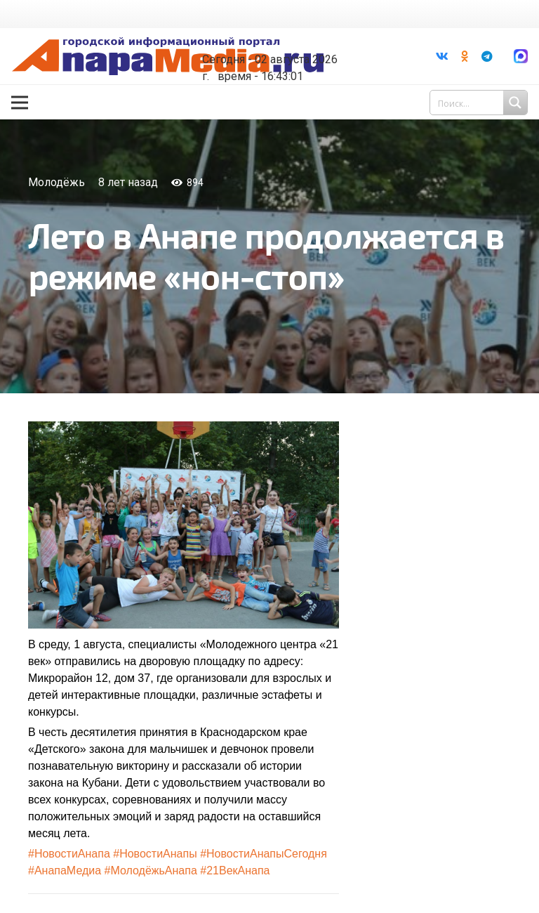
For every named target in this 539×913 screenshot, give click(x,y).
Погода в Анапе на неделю (278, 36)
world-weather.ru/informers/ (278, 49)
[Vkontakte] (442, 56)
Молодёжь (56, 182)
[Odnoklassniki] (464, 56)
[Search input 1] (480, 102)
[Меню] (19, 102)
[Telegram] (487, 56)
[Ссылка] (167, 56)
